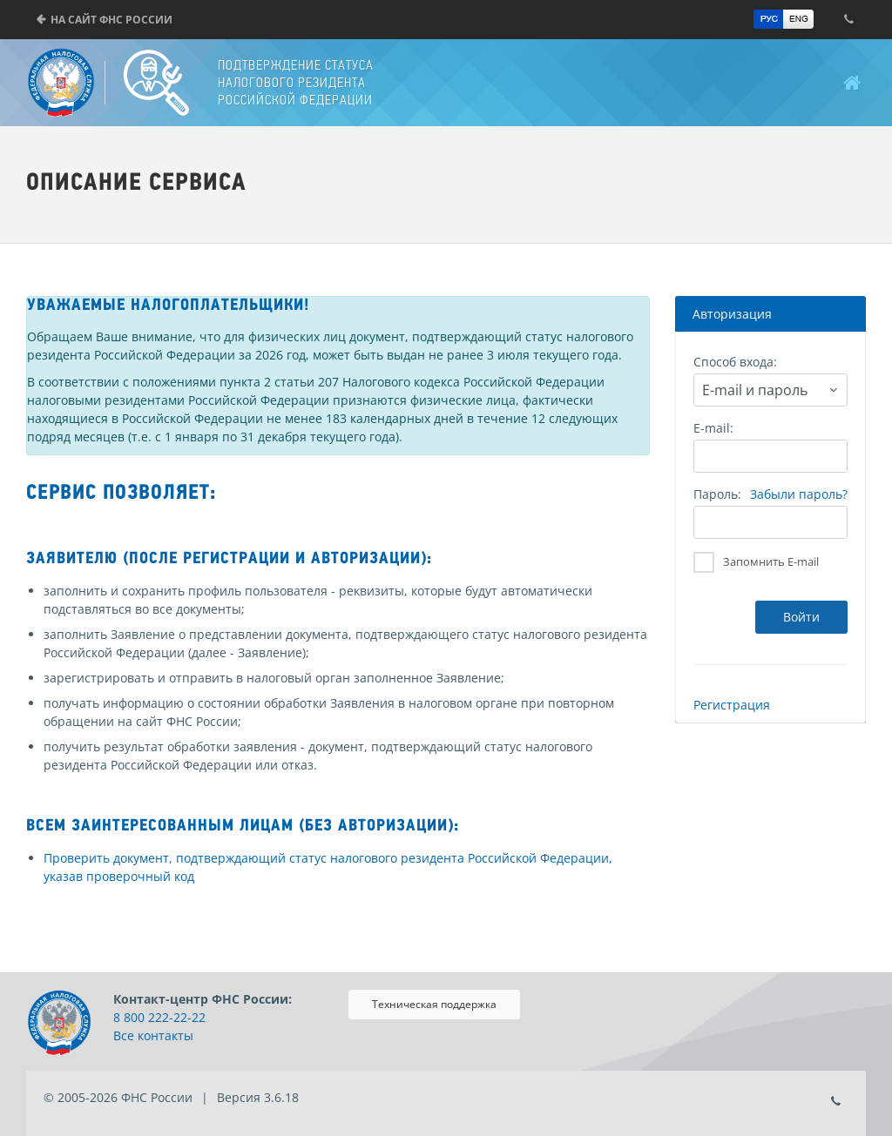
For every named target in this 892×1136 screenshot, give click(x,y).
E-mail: (713, 428)
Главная (852, 83)
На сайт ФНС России (111, 19)
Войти (801, 616)
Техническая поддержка (434, 1004)
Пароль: (770, 494)
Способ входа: (735, 361)
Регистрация (731, 704)
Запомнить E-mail (771, 561)
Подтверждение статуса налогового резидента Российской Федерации (296, 82)
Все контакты (153, 1035)
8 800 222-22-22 (159, 1017)
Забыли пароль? (799, 494)
